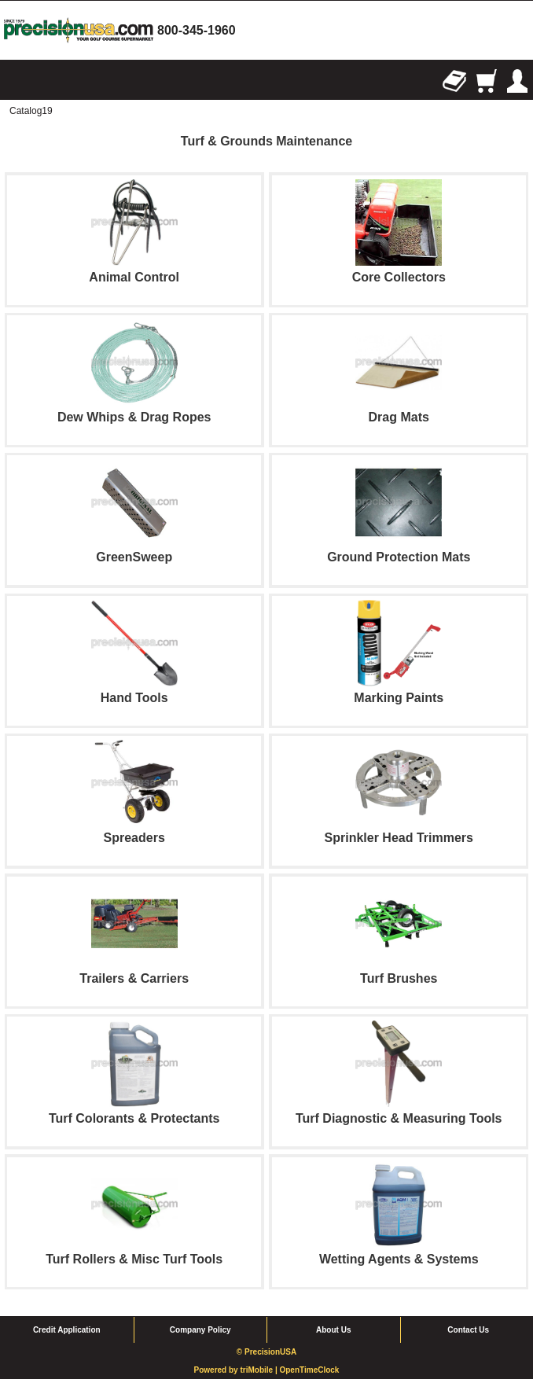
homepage (78, 30)
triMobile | (259, 1370)
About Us (333, 1330)
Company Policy (200, 1330)
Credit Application (67, 1330)
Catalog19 (31, 110)
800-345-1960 (196, 30)
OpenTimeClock (309, 1370)
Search (47, 81)
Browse (15, 81)
